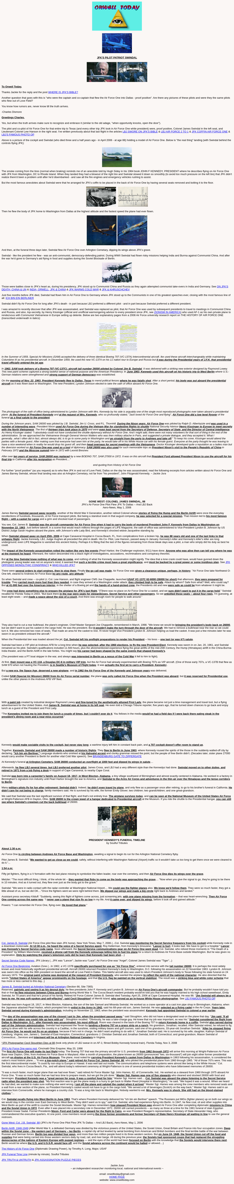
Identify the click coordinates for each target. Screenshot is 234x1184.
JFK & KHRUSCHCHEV (116, 289)
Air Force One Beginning (16, 966)
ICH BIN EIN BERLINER (20, 298)
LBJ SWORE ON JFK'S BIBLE (140, 131)
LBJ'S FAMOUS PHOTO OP (18, 134)
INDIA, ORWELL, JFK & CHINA (48, 289)
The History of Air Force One (18, 1148)
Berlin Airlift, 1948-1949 (15, 1128)
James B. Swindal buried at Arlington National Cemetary (34, 986)
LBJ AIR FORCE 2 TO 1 (175, 131)
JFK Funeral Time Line (15, 1154)
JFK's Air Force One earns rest (19, 1048)
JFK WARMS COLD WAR (84, 289)
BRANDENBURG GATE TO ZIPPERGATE (117, 756)
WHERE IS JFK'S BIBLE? (63, 92)
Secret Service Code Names (18, 960)
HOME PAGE (117, 1176)
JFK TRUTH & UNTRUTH (16, 1159)
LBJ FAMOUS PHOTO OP (200, 998)
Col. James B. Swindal (14, 943)
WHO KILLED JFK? (63, 565)
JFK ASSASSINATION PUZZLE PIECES (57, 1159)
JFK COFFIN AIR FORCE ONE (210, 131)
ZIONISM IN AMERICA (167, 312)
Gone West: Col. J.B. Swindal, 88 (21, 1122)
